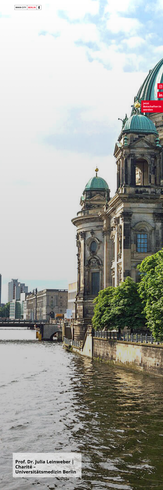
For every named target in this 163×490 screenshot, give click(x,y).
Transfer (134, 6)
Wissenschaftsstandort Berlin (83, 6)
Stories (124, 6)
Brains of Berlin (109, 6)
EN (146, 6)
